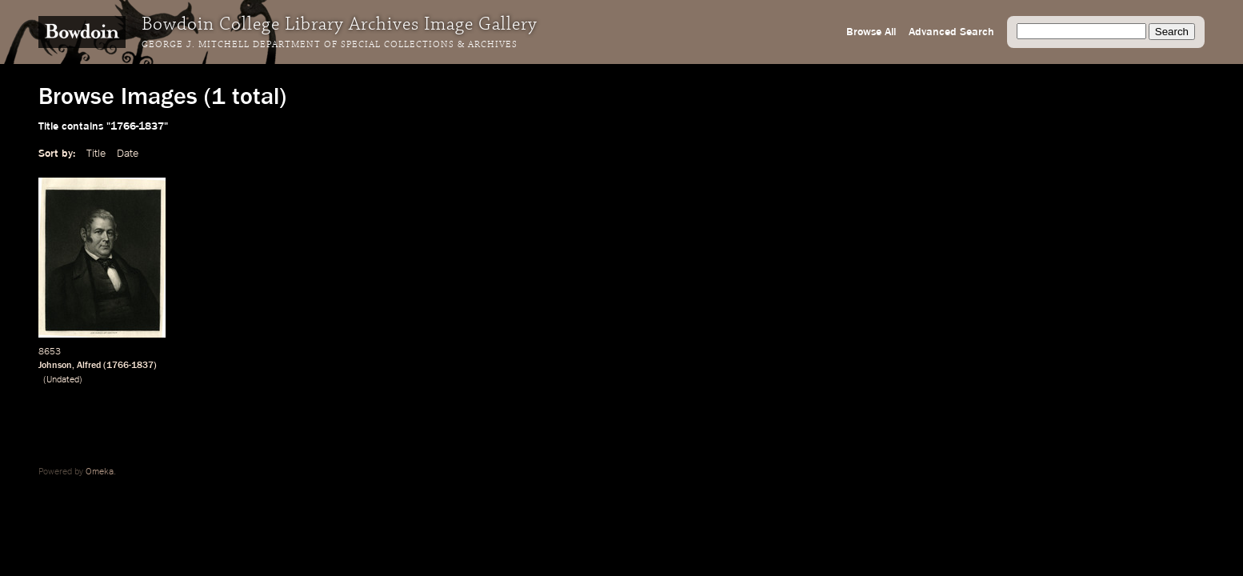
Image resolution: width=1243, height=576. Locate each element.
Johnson (55, 365)
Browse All (871, 32)
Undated (62, 380)
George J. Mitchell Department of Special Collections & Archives (330, 44)
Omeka (100, 472)
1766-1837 (130, 365)
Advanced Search (951, 32)
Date (127, 153)
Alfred (89, 365)
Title (96, 153)
